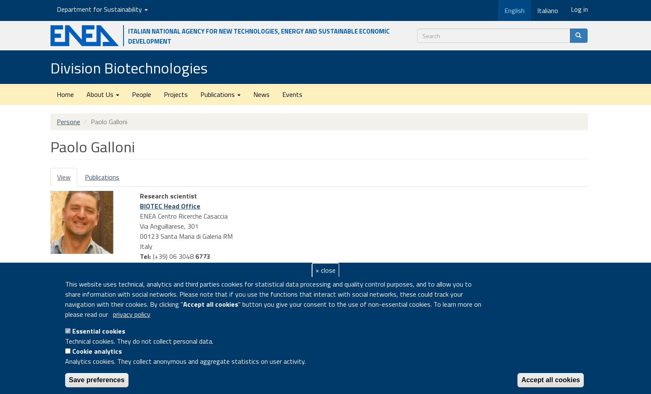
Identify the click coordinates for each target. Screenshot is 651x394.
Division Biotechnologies (128, 67)
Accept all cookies (550, 380)
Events (292, 94)
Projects (176, 94)
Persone (68, 122)
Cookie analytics (97, 351)
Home (65, 94)
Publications (220, 94)
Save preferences (97, 380)
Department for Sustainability (102, 9)
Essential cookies (98, 331)
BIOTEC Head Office (170, 206)
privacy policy (131, 314)
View (67, 179)
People (141, 94)
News (261, 94)
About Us (103, 94)
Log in (579, 9)
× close (325, 270)
